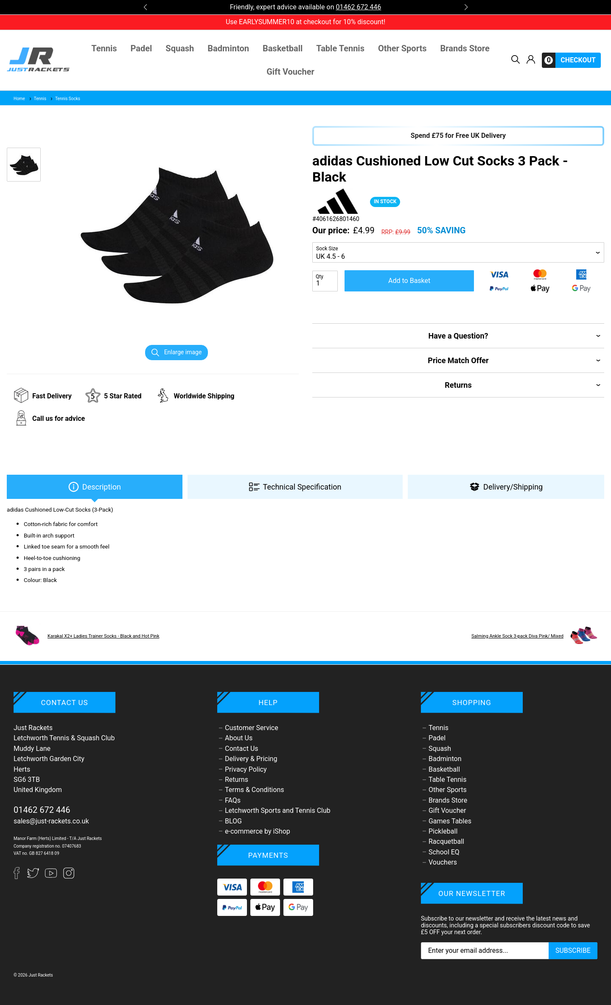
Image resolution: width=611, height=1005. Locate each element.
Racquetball (446, 841)
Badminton (228, 48)
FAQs (233, 800)
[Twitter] (34, 877)
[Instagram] (69, 877)
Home (19, 98)
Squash (179, 48)
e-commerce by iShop (257, 831)
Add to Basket (409, 281)
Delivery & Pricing (251, 759)
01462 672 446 (358, 7)
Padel (141, 48)
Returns (236, 779)
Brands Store (465, 48)
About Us (238, 738)
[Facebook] (20, 877)
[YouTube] (52, 877)
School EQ (444, 852)
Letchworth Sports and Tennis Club (278, 810)
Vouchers (443, 862)
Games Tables (450, 821)
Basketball (283, 48)
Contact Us (241, 749)
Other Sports (402, 48)
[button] (145, 7)
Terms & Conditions (254, 790)
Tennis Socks (65, 98)
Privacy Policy (246, 769)
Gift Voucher (290, 72)
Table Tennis (340, 48)
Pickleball (443, 831)
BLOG (233, 821)
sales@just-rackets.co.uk (51, 821)
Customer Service (251, 728)
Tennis (104, 48)
